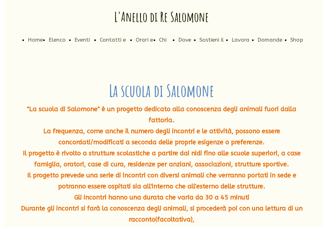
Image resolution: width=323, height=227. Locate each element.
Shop (296, 40)
